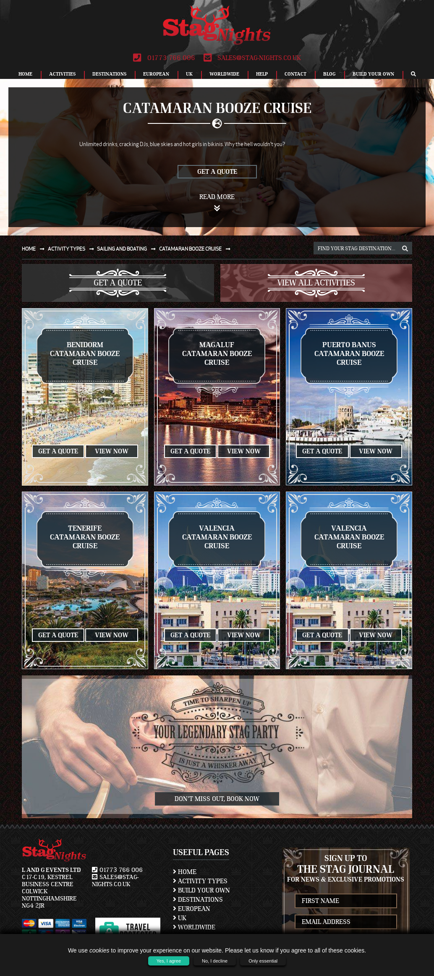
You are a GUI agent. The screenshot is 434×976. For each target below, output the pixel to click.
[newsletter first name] (346, 900)
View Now (111, 451)
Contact (295, 74)
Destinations (109, 74)
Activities (62, 74)
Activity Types (200, 881)
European (156, 74)
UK (189, 74)
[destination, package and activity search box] (363, 248)
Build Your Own (373, 74)
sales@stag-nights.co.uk (252, 58)
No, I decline (214, 960)
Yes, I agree (169, 960)
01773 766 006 (164, 58)
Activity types (72, 249)
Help (262, 74)
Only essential (262, 960)
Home (25, 74)
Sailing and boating (128, 249)
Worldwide (224, 74)
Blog (329, 74)
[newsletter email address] (346, 921)
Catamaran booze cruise (196, 249)
